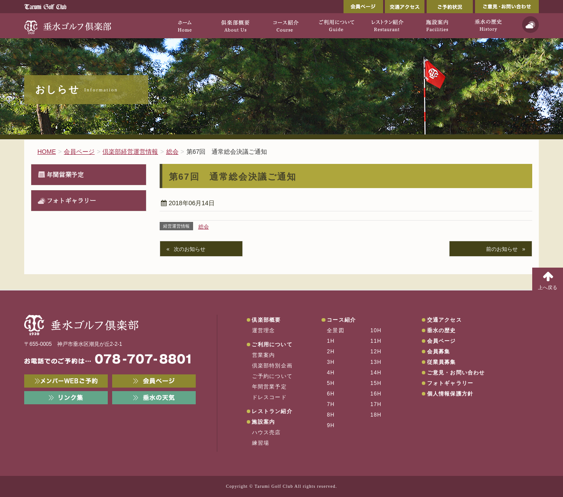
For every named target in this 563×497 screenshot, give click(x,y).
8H (331, 415)
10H (376, 330)
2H (331, 351)
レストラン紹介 (272, 411)
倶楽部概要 (266, 320)
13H (376, 362)
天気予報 (530, 24)
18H (376, 415)
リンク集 (66, 397)
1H (331, 341)
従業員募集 (441, 362)
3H (331, 362)
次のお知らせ (189, 249)
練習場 (261, 443)
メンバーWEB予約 (66, 381)
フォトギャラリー (71, 200)
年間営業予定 (65, 174)
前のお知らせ (502, 249)
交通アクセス (404, 6)
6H (331, 394)
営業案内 (263, 355)
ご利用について (272, 344)
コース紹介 (341, 320)
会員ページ (363, 6)
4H (331, 373)
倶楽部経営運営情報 (130, 151)
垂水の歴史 (441, 330)
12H (376, 351)
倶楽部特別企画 (272, 366)
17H (376, 404)
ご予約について (272, 376)
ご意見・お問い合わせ (507, 6)
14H (376, 373)
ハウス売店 (266, 432)
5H (331, 383)
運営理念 (263, 330)
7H (331, 404)
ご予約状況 (450, 6)
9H (331, 425)
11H (376, 341)
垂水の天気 (154, 397)
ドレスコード (269, 397)
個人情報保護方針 (450, 394)
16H (376, 394)
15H (376, 383)
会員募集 (438, 351)
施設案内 (263, 422)
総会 (203, 227)
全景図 (335, 330)
